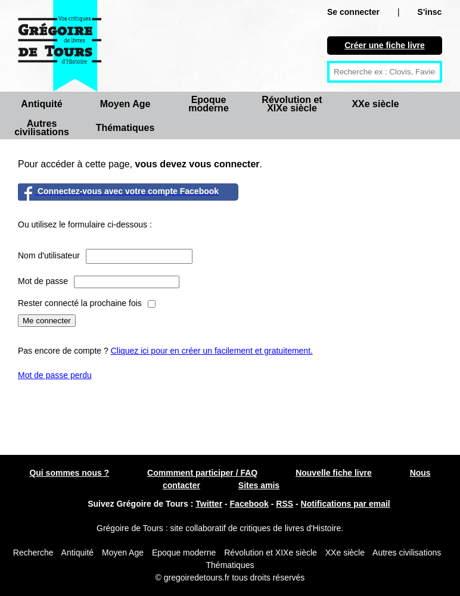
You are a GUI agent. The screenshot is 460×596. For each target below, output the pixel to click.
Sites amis (258, 485)
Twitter (208, 503)
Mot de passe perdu (55, 375)
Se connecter (353, 12)
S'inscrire (436, 12)
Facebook (249, 503)
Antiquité (41, 104)
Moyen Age (125, 104)
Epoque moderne (208, 104)
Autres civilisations (41, 127)
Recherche (33, 552)
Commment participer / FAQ (202, 473)
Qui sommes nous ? (69, 473)
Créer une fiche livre (384, 45)
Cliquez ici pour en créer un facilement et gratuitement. (212, 350)
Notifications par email (345, 503)
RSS (284, 503)
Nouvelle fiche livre (334, 473)
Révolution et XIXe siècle (292, 104)
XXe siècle (375, 104)
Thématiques (125, 128)
